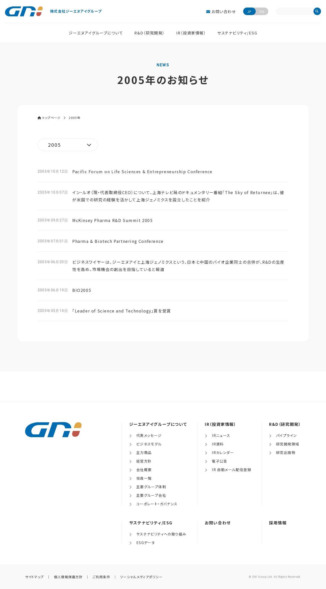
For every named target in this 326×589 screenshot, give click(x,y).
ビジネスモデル (149, 444)
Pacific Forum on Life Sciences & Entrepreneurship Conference (142, 171)
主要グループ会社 (151, 495)
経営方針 (144, 461)
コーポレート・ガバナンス (157, 504)
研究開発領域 (287, 444)
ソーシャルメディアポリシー (141, 576)
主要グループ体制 (151, 486)
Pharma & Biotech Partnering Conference (118, 241)
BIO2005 (81, 290)
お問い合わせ (221, 11)
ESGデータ (145, 542)
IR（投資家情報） (191, 32)
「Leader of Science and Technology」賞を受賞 (121, 311)
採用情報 (278, 523)
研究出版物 (285, 452)
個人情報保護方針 (68, 576)
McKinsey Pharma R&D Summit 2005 (112, 220)
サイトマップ (34, 576)
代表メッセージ (149, 435)
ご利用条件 (101, 576)
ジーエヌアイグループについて (96, 32)
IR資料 (218, 444)
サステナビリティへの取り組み (161, 534)
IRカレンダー (223, 452)
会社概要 (144, 469)
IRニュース (221, 435)
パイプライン (286, 435)
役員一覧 (144, 478)
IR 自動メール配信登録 (231, 469)
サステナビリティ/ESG (237, 32)
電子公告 (219, 461)
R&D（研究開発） (149, 32)
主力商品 (144, 452)
